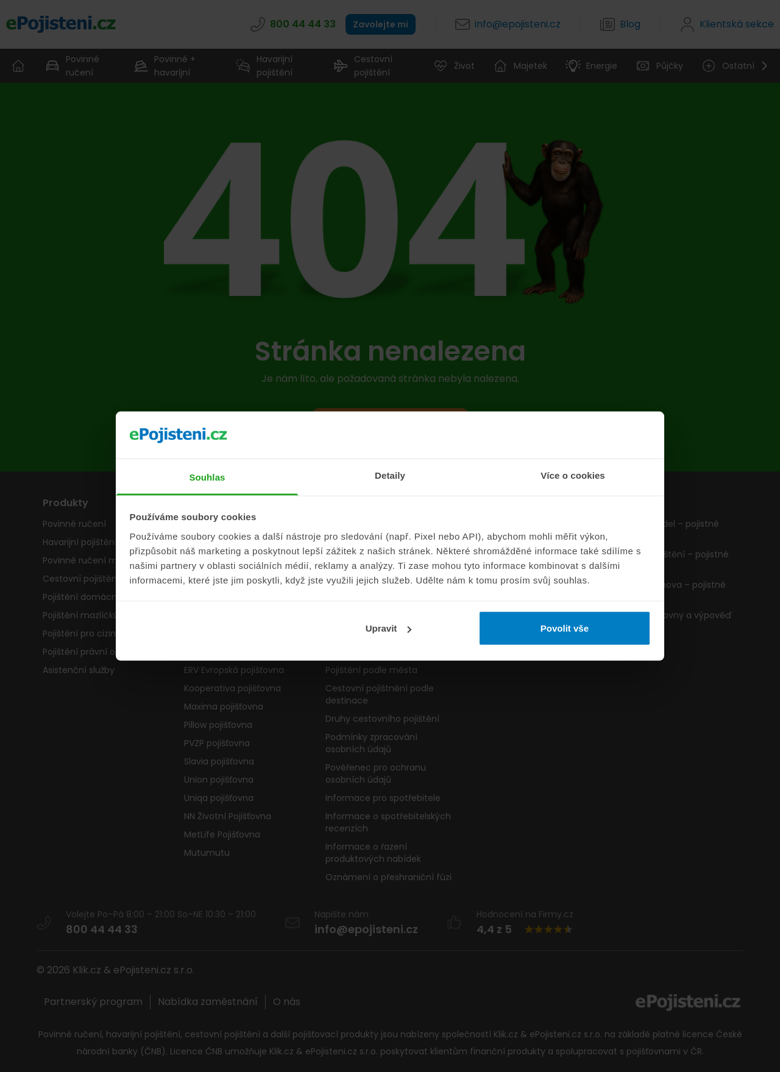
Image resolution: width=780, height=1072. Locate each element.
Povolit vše (565, 628)
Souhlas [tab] (207, 476)
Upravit (389, 628)
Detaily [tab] (390, 475)
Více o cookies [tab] (573, 475)
